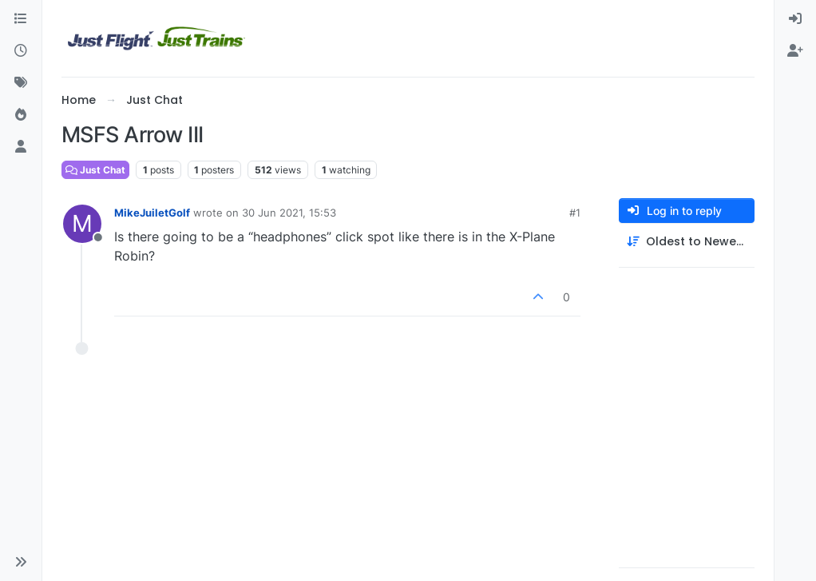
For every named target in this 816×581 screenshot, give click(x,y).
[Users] (20, 147)
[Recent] (20, 51)
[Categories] (20, 19)
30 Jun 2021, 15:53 (289, 212)
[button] (20, 562)
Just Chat (95, 170)
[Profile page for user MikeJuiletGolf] (82, 224)
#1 (574, 212)
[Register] (795, 51)
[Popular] (20, 115)
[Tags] (20, 83)
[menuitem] (795, 19)
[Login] (795, 19)
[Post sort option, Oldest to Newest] (687, 241)
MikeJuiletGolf (152, 212)
